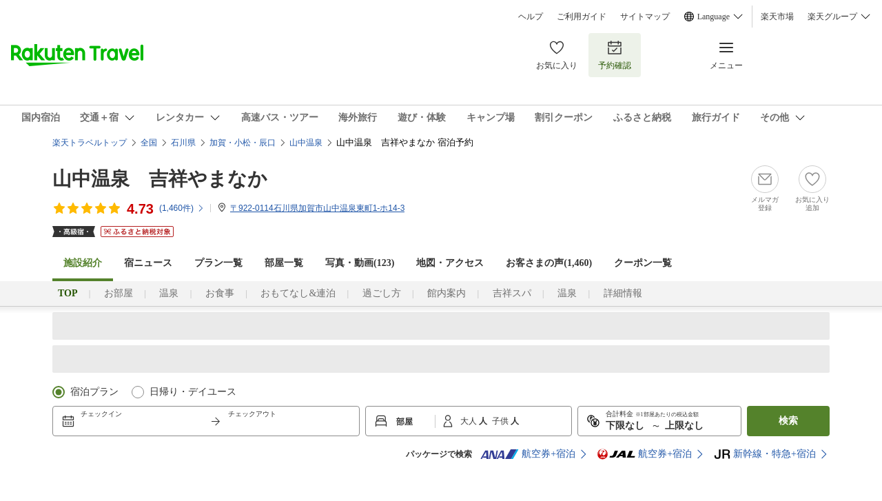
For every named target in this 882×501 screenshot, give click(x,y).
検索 (788, 421)
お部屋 (118, 293)
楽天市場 (777, 16)
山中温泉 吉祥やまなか (159, 179)
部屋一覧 (284, 263)
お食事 (219, 293)
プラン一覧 (218, 263)
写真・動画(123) (359, 263)
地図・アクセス (450, 263)
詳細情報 (623, 293)
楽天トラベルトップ (89, 142)
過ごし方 (381, 293)
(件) (182, 208)
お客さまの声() (549, 263)
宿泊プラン (94, 392)
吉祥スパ (512, 293)
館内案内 (446, 293)
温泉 (168, 293)
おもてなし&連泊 (298, 293)
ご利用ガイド (581, 16)
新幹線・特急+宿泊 (765, 454)
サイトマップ (645, 16)
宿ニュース (148, 263)
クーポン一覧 (643, 263)
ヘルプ (530, 16)
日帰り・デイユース (193, 392)
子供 (501, 421)
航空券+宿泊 (527, 454)
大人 (469, 421)
